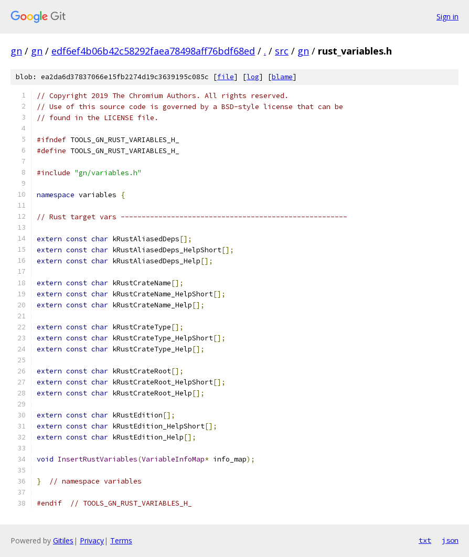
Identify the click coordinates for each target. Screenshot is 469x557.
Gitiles (63, 540)
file (225, 76)
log (253, 76)
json (450, 540)
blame (282, 76)
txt (425, 540)
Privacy (92, 540)
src (282, 51)
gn (16, 51)
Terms (121, 540)
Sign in (447, 17)
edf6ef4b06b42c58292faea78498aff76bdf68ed (153, 51)
